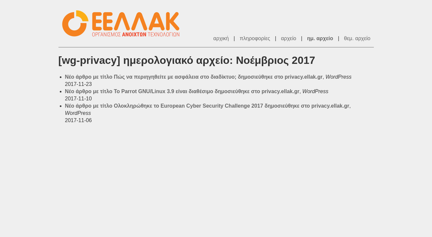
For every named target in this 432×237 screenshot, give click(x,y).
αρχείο (288, 38)
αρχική (221, 38)
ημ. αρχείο (320, 38)
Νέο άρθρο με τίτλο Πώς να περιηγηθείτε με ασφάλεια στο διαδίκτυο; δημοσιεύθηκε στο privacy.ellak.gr (194, 77)
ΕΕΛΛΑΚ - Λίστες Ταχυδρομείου (124, 23)
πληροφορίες (255, 38)
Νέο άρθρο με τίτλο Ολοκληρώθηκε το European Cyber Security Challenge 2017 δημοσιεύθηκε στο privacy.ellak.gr (207, 106)
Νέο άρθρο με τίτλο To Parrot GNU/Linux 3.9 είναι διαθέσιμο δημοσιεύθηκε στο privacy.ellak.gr (182, 91)
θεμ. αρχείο (357, 38)
